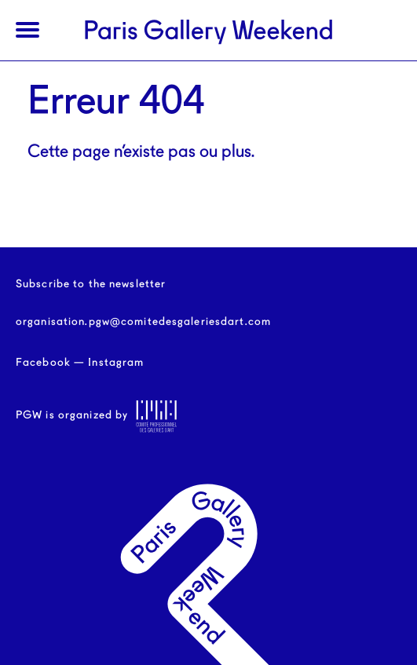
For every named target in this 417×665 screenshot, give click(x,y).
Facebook (43, 362)
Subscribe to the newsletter (91, 284)
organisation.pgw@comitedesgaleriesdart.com (143, 321)
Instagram (116, 362)
